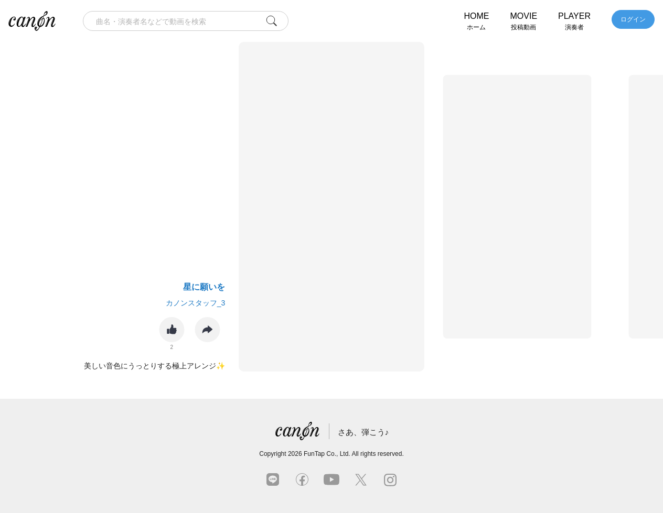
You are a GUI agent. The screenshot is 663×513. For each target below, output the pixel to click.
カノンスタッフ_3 (196, 303)
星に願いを (204, 286)
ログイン (633, 19)
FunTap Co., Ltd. (327, 453)
